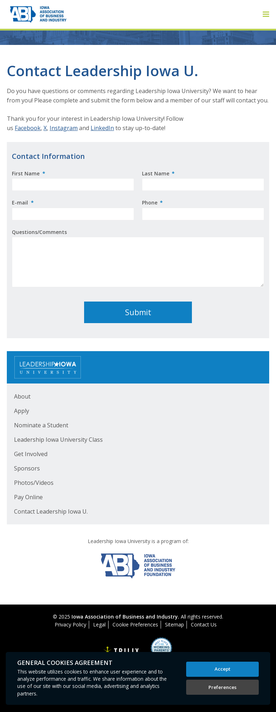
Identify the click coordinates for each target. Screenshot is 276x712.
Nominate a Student (41, 425)
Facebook (28, 128)
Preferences (222, 687)
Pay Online (28, 497)
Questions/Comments (39, 232)
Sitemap (174, 624)
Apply (21, 411)
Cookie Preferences (135, 624)
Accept (222, 669)
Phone (152, 202)
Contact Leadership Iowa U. (51, 511)
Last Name (158, 173)
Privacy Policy (70, 624)
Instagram (64, 128)
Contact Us (204, 624)
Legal (99, 624)
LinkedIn (102, 128)
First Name (28, 173)
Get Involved (30, 454)
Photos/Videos (34, 483)
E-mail (23, 202)
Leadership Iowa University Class (58, 440)
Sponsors (27, 468)
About (22, 396)
